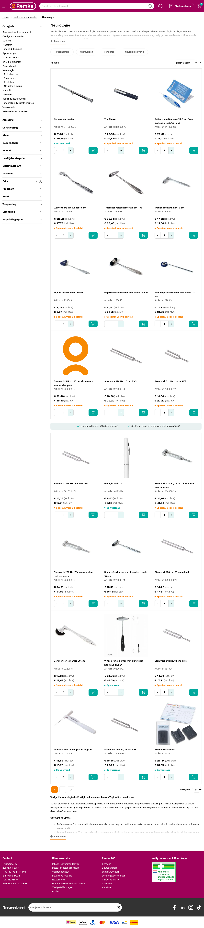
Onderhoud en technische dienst (68, 883)
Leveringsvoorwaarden (113, 875)
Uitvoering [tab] (22, 211)
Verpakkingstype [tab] (22, 219)
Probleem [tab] (22, 188)
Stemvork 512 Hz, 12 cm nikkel (171, 660)
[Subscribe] (119, 907)
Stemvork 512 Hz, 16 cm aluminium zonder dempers (73, 383)
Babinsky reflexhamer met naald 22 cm (174, 294)
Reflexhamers (62, 52)
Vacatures (107, 887)
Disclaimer (107, 883)
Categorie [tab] (22, 26)
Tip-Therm (110, 119)
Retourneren (58, 879)
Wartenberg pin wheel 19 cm (70, 207)
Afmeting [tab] (22, 119)
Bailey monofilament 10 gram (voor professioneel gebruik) (174, 121)
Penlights (109, 52)
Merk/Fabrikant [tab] (22, 165)
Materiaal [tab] (22, 173)
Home (5, 17)
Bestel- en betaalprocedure (65, 867)
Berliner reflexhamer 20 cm (69, 660)
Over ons (106, 864)
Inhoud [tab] (22, 150)
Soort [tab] (22, 196)
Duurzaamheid (109, 867)
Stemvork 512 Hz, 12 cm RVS (170, 381)
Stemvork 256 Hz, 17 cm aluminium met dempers (73, 574)
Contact (56, 891)
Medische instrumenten (25, 17)
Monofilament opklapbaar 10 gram (73, 749)
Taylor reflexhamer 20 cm (68, 292)
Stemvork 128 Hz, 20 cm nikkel (172, 572)
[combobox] (96, 6)
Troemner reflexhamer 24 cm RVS (123, 207)
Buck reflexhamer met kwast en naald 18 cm (125, 574)
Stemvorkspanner (165, 749)
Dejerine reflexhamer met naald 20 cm (126, 292)
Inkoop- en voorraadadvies (65, 864)
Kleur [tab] (22, 135)
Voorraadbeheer (60, 871)
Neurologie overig (134, 52)
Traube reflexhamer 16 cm (169, 207)
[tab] (26, 858)
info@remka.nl (12, 875)
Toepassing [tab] (22, 204)
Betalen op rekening (62, 875)
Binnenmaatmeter (64, 119)
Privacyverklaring (111, 879)
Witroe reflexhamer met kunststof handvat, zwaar (123, 662)
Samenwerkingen (111, 871)
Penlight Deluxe (113, 483)
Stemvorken (86, 52)
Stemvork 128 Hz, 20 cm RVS (120, 381)
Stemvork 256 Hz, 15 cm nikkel (71, 483)
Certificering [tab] (22, 127)
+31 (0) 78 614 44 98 (15, 871)
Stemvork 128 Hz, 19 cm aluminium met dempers (174, 485)
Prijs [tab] (22, 181)
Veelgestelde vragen (62, 887)
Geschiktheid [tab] (22, 143)
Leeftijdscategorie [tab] (22, 158)
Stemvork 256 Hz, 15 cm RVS (120, 749)
